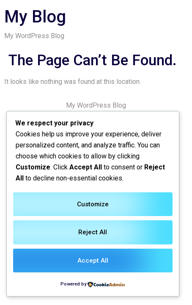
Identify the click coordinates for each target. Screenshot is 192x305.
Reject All (92, 232)
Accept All (92, 260)
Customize (93, 204)
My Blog (35, 17)
